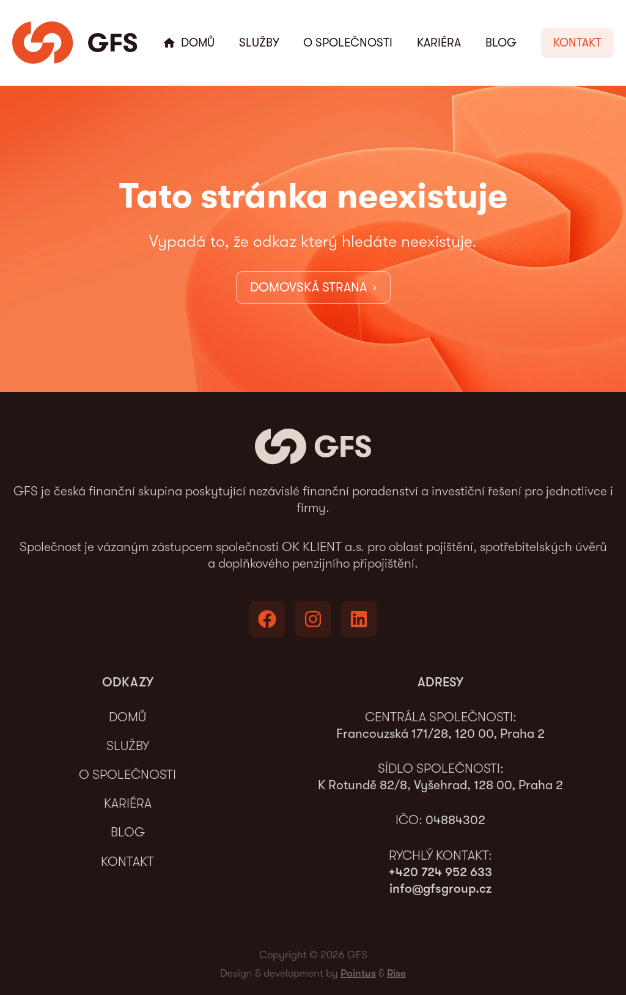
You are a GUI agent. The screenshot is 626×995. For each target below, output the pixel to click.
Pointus (358, 973)
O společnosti (347, 43)
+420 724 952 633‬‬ (440, 872)
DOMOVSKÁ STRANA (313, 287)
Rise (396, 973)
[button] (577, 43)
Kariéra (439, 43)
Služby (259, 43)
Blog (501, 43)
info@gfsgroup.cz (440, 888)
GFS (112, 43)
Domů (198, 43)
